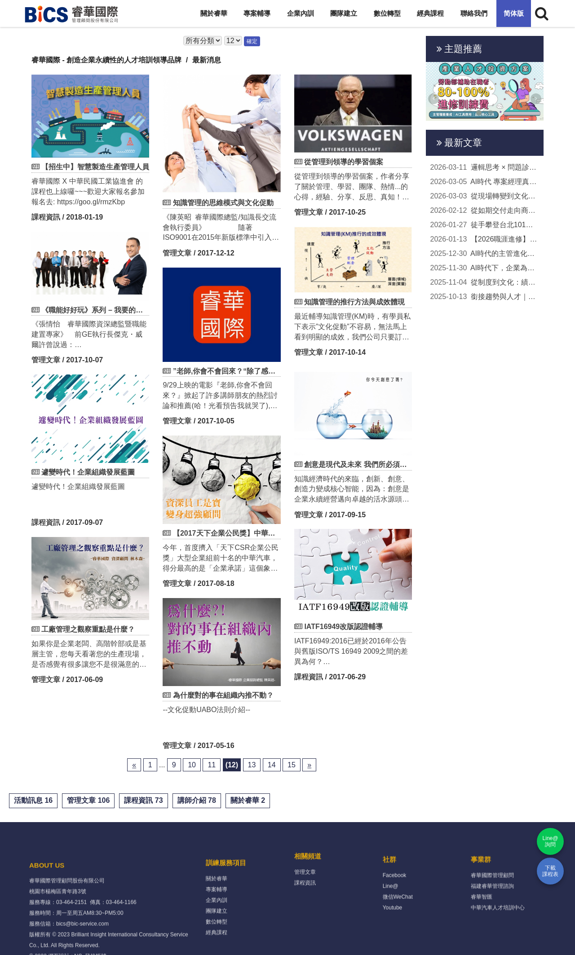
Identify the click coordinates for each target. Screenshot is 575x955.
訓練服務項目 (226, 897)
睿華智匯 (481, 922)
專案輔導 (256, 13)
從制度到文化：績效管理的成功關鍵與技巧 (485, 282)
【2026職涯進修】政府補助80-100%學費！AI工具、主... (485, 239)
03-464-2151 (71, 943)
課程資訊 (45, 217)
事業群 (481, 885)
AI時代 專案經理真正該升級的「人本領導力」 (485, 182)
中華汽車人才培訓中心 (498, 933)
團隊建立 (343, 13)
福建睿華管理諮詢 (492, 911)
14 (272, 765)
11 (212, 765)
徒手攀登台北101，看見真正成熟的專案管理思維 (485, 225)
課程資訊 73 (143, 800)
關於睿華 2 (247, 800)
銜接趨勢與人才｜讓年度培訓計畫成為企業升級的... (485, 297)
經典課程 (430, 13)
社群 (389, 885)
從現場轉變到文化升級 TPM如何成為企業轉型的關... (485, 196)
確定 (252, 41)
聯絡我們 (473, 13)
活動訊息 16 (33, 800)
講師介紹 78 (196, 800)
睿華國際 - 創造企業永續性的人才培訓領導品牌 (106, 60)
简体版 (514, 13)
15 (292, 765)
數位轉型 (387, 13)
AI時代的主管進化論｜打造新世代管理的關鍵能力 (485, 253)
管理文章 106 (88, 800)
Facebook (395, 901)
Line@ (390, 911)
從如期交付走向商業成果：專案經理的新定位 (485, 210)
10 (192, 765)
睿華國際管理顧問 (492, 901)
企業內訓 (300, 13)
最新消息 (206, 60)
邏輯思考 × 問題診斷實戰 (485, 167)
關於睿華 (213, 13)
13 (252, 765)
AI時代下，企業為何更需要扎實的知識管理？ (485, 268)
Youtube (392, 933)
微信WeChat (398, 922)
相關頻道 (307, 872)
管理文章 (177, 253)
